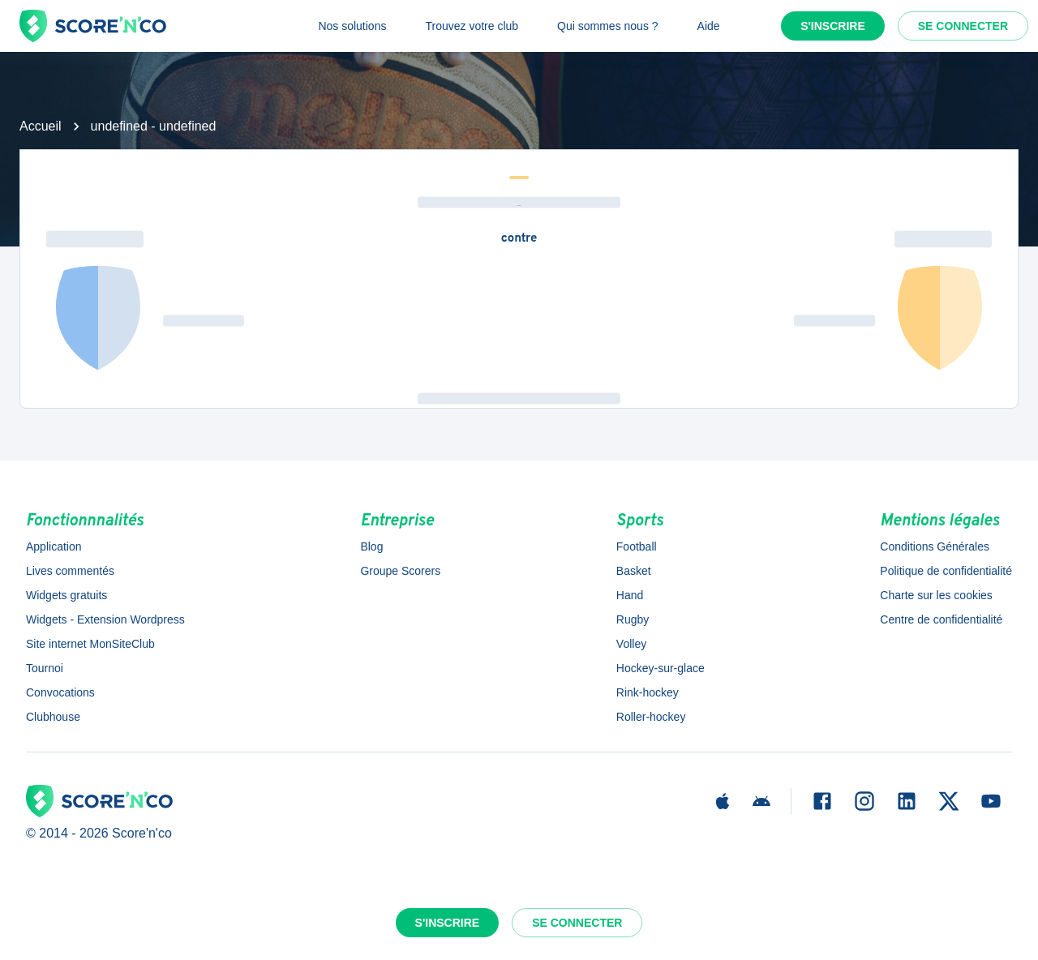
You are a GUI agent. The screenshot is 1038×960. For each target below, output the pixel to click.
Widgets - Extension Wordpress (105, 619)
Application (54, 546)
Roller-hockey (651, 716)
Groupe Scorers (400, 570)
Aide (708, 25)
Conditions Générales (934, 546)
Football (636, 546)
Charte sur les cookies (936, 595)
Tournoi (44, 668)
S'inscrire (832, 25)
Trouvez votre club (471, 25)
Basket (633, 570)
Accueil (40, 126)
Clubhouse (53, 716)
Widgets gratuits (66, 595)
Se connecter (963, 25)
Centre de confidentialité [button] (941, 619)
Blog (371, 546)
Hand (629, 595)
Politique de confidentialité (946, 570)
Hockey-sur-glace (660, 668)
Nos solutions (352, 25)
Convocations (60, 692)
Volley (631, 643)
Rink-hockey (647, 692)
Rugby (632, 619)
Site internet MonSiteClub (90, 643)
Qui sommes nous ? (607, 25)
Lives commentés (70, 570)
